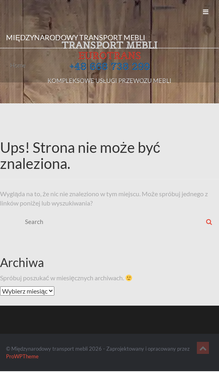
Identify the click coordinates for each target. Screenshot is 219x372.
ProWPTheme (22, 356)
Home (18, 65)
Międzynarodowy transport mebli (75, 37)
